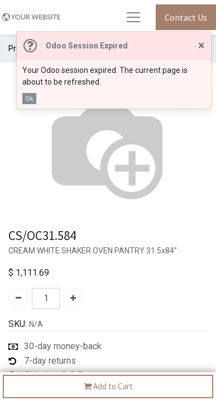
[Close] (201, 46)
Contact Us (186, 17)
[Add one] (73, 298)
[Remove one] (18, 298)
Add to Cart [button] (108, 386)
